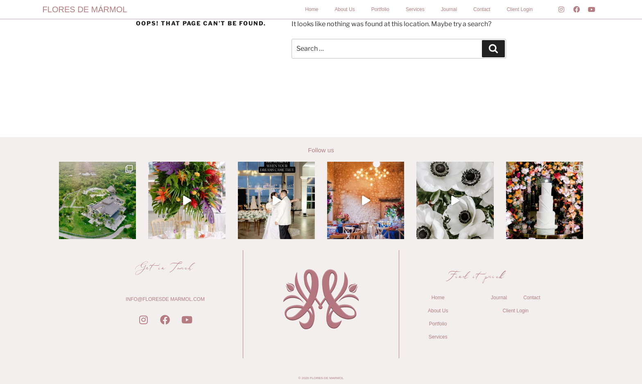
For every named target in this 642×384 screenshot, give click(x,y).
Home (311, 9)
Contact (481, 9)
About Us (345, 9)
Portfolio (380, 9)
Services (415, 9)
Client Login (519, 9)
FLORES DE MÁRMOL (85, 9)
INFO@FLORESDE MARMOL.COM (165, 299)
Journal (449, 9)
